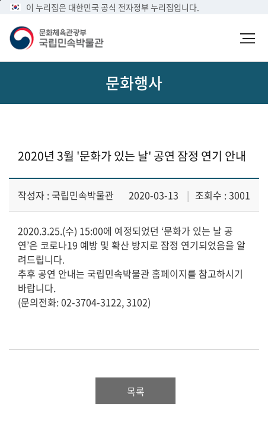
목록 (136, 391)
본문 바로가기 (0, 0)
